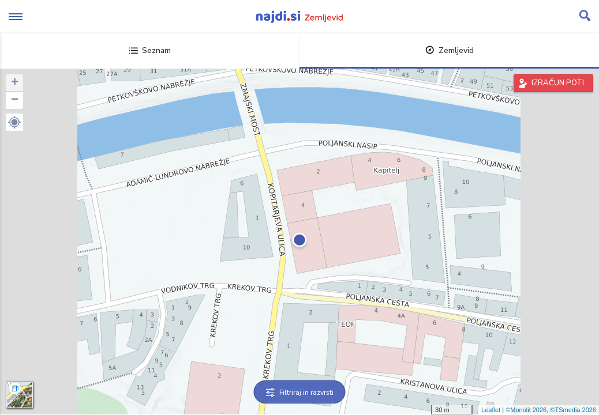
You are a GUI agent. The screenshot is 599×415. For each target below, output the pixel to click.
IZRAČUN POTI (557, 83)
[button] (14, 122)
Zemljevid (449, 50)
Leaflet (490, 409)
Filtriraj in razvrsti (300, 392)
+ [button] (14, 83)
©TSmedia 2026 (573, 409)
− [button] (14, 100)
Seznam (150, 50)
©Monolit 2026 (526, 409)
